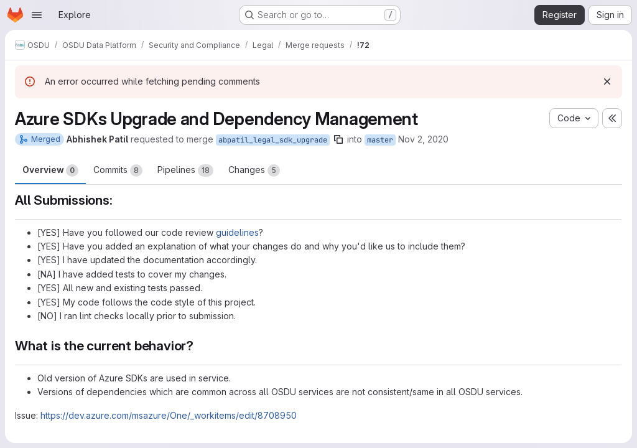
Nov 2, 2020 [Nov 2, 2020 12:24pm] (423, 139)
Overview (50, 170)
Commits (117, 170)
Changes (254, 170)
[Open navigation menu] (37, 15)
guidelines (237, 232)
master (380, 140)
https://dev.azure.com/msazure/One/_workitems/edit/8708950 (168, 415)
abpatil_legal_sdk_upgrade (272, 140)
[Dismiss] (607, 81)
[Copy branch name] (338, 139)
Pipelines (185, 170)
